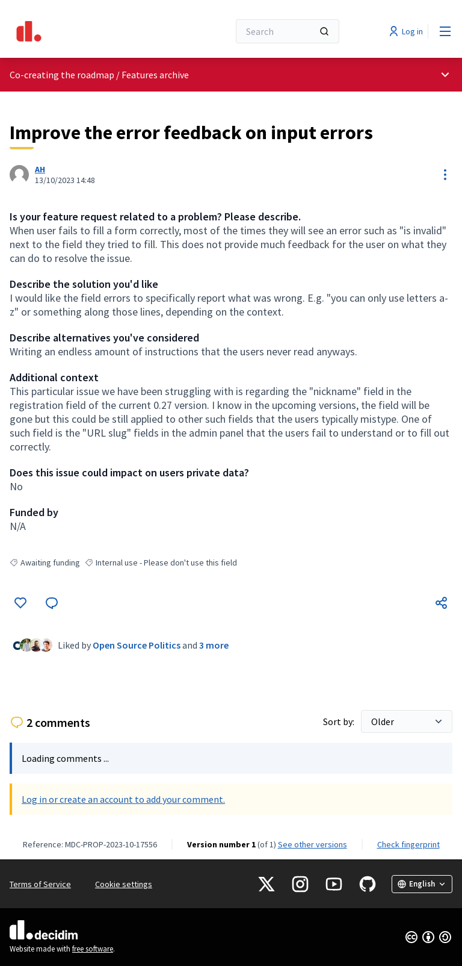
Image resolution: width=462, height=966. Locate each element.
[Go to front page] (90, 31)
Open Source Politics (136, 645)
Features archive (155, 75)
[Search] (287, 31)
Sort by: (339, 721)
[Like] (20, 603)
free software (92, 949)
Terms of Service (40, 884)
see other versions (312, 844)
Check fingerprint (408, 844)
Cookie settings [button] (123, 884)
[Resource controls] (445, 174)
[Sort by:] (406, 721)
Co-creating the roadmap (62, 75)
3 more (214, 645)
